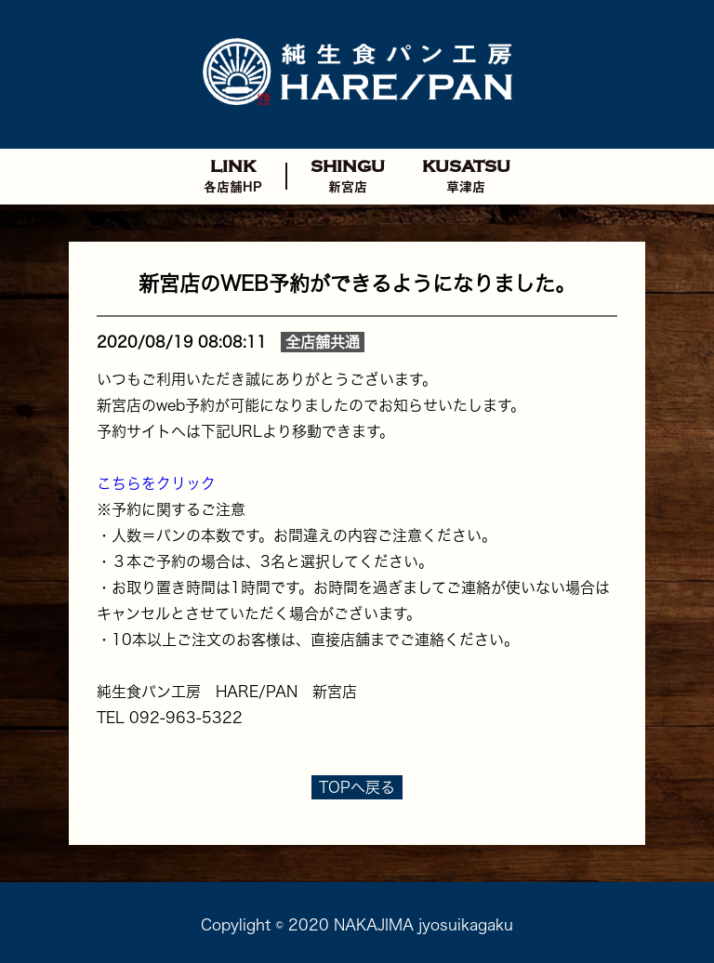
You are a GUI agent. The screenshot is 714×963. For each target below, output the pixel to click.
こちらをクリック (156, 483)
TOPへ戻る (357, 787)
